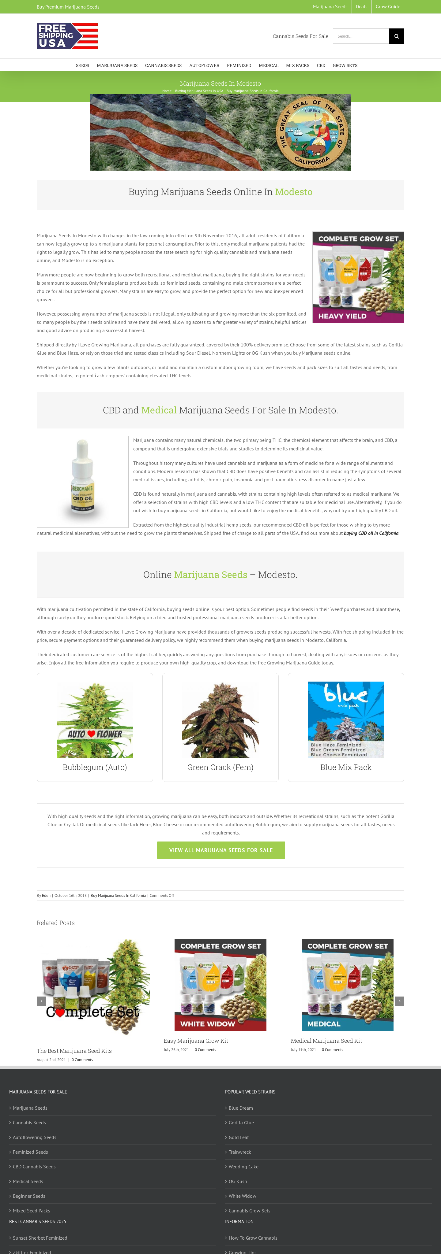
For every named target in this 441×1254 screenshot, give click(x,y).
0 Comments (82, 1059)
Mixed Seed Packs (31, 1211)
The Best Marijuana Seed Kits (74, 1050)
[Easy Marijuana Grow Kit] (220, 942)
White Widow (242, 1196)
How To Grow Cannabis (253, 1238)
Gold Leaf (239, 1137)
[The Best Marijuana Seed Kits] (93, 942)
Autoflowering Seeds (34, 1137)
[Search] (396, 36)
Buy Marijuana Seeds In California (118, 895)
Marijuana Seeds (30, 1108)
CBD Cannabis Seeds (34, 1166)
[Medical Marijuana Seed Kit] (348, 942)
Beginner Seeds (29, 1196)
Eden (46, 895)
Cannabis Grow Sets (249, 1211)
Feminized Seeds (30, 1152)
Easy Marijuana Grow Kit (196, 1040)
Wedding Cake (243, 1166)
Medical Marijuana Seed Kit (326, 1040)
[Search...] (361, 36)
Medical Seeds (28, 1181)
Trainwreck (240, 1152)
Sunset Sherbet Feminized (40, 1238)
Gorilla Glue (241, 1122)
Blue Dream (241, 1108)
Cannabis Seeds (29, 1122)
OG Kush (238, 1181)
